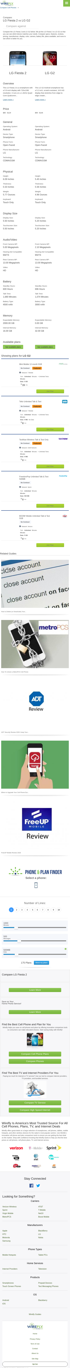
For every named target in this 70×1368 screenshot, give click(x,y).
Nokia (40, 1238)
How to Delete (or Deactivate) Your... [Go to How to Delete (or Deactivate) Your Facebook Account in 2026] (13, 611)
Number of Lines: (35, 903)
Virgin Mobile (7, 1213)
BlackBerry (42, 1231)
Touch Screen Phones (11, 1286)
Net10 (40, 1213)
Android (5, 1300)
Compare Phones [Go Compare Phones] (35, 1061)
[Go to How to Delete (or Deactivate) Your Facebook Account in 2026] (35, 584)
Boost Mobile (43, 1217)
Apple (4, 1231)
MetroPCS (6, 1217)
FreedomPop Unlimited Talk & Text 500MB (33, 478)
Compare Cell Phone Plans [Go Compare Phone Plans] (35, 1054)
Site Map (35, 1359)
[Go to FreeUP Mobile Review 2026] (35, 825)
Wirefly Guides (35, 1314)
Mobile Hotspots (9, 1255)
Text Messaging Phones (48, 1286)
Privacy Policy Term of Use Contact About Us (35, 1346)
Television (42, 1269)
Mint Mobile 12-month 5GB (30, 364)
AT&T (40, 1207)
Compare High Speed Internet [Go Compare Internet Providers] (35, 1110)
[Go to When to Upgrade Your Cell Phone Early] (35, 765)
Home (35, 1334)
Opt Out (35, 1364)
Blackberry (42, 1300)
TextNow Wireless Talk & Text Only (33, 440)
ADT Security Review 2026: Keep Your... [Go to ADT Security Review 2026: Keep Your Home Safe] (15, 732)
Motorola (6, 1238)
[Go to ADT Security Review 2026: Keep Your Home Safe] (35, 704)
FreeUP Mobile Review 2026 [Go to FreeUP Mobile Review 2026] (11, 853)
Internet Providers (9, 1269)
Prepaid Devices (45, 1283)
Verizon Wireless (9, 1207)
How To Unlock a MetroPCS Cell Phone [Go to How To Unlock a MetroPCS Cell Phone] (14, 672)
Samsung (6, 1241)
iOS (4, 1304)
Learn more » (8, 100)
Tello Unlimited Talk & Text (30, 402)
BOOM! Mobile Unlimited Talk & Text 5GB (34, 517)
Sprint (4, 1210)
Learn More (35, 990)
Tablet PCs (42, 1255)
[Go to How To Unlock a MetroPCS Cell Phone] (35, 644)
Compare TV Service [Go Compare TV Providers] (35, 1102)
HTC (4, 1234)
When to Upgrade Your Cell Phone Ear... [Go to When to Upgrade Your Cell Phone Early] (15, 792)
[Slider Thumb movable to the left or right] (16, 928)
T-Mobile (42, 1210)
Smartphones (8, 1283)
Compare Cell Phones (8, 8)
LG (39, 1234)
